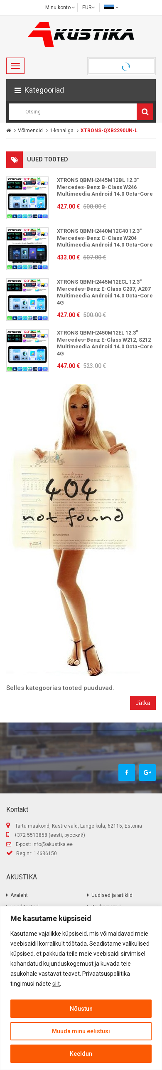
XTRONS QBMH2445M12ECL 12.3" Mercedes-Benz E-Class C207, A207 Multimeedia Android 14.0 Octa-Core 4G (105, 292)
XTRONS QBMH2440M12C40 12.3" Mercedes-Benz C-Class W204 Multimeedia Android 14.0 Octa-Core (105, 238)
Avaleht (19, 895)
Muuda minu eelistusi (81, 1031)
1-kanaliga (62, 130)
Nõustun (81, 1008)
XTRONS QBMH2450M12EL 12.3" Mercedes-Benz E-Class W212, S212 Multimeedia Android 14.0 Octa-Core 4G (105, 343)
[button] (81, 90)
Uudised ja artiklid (112, 895)
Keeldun (81, 1053)
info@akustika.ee (52, 844)
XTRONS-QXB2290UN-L (109, 130)
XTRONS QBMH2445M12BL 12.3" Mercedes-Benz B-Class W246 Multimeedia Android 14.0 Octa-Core (105, 187)
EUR (88, 7)
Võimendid (30, 130)
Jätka (142, 703)
